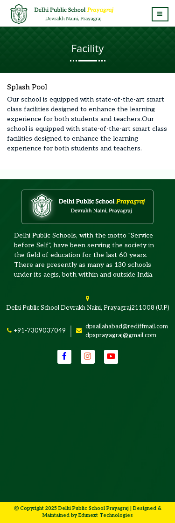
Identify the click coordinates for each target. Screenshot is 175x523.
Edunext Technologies (105, 515)
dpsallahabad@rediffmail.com (126, 326)
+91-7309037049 (40, 330)
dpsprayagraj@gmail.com (120, 335)
